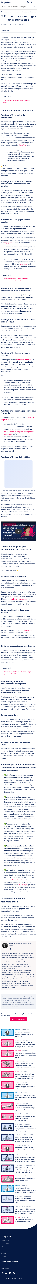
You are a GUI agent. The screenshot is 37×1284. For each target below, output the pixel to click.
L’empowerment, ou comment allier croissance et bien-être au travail (15, 280)
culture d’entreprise (19, 599)
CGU (2, 1247)
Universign (23, 885)
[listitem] (18, 970)
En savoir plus (14, 1006)
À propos (3, 1253)
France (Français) (15, 1278)
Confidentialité (5, 1240)
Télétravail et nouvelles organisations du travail (17, 102)
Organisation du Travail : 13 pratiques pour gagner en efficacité (17, 673)
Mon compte (5, 1265)
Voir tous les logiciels (18, 1019)
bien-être (23, 264)
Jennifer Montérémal (8, 24)
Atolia (12, 880)
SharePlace (21, 880)
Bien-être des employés (17, 12)
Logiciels (3, 1256)
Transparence (5, 1243)
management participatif (13, 432)
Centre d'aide (5, 1268)
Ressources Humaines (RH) (8, 12)
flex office (22, 145)
